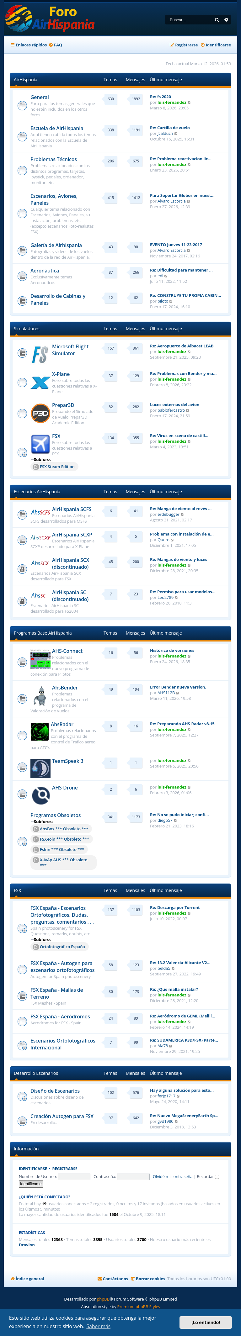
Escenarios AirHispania (37, 491)
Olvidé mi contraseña (172, 1176)
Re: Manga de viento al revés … (181, 508)
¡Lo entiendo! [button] (205, 1322)
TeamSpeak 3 (67, 761)
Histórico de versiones (172, 650)
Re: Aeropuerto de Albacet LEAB (181, 346)
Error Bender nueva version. (178, 687)
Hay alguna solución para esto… (182, 1090)
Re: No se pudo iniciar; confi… (179, 814)
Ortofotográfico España (59, 947)
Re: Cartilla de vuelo (170, 127)
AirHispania (25, 79)
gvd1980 (166, 1121)
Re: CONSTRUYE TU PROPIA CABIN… (185, 295)
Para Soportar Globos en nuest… (182, 195)
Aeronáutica (44, 270)
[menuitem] (55, 45)
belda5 (164, 968)
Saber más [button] (98, 1326)
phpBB (103, 1299)
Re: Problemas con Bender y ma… (183, 373)
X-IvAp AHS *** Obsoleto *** (60, 862)
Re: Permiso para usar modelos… (182, 591)
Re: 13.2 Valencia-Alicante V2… (180, 962)
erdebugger (168, 514)
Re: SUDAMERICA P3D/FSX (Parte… (184, 1040)
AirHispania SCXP (72, 534)
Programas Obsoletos (55, 815)
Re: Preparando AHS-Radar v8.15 (182, 723)
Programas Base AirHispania (43, 633)
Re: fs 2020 (160, 96)
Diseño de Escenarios (55, 1090)
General (39, 97)
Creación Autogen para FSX (62, 1116)
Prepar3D (63, 405)
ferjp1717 (166, 1096)
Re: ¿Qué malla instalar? (174, 989)
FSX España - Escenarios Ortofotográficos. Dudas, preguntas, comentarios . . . (62, 915)
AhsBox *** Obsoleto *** (60, 829)
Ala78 (163, 1045)
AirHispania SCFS (71, 509)
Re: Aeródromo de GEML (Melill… (182, 1016)
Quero (163, 539)
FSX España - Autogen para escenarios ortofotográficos (62, 967)
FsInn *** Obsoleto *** (58, 850)
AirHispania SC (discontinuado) (70, 596)
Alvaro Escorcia (172, 201)
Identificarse (33, 1168)
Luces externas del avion (174, 404)
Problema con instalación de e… (182, 534)
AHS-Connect (67, 650)
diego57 (165, 820)
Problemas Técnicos (53, 159)
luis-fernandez (172, 102)
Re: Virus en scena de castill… (179, 435)
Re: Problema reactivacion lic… (181, 158)
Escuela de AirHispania (56, 128)
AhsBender (65, 687)
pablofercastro (171, 410)
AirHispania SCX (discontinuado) (70, 563)
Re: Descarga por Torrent (175, 907)
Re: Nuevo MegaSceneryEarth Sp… (184, 1115)
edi (160, 275)
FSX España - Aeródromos (60, 1016)
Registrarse (65, 1168)
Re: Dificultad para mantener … (181, 270)
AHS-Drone (65, 787)
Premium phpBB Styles (138, 1306)
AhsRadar (62, 724)
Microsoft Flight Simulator (70, 350)
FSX (56, 436)
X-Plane (61, 374)
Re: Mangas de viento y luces (178, 559)
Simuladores (26, 328)
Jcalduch (165, 133)
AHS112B (166, 692)
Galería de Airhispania (56, 245)
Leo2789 (166, 597)
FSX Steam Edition (54, 467)
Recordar (208, 1176)
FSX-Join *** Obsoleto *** (61, 839)
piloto (163, 301)
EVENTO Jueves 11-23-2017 (176, 244)
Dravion (27, 1245)
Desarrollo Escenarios (36, 1073)
